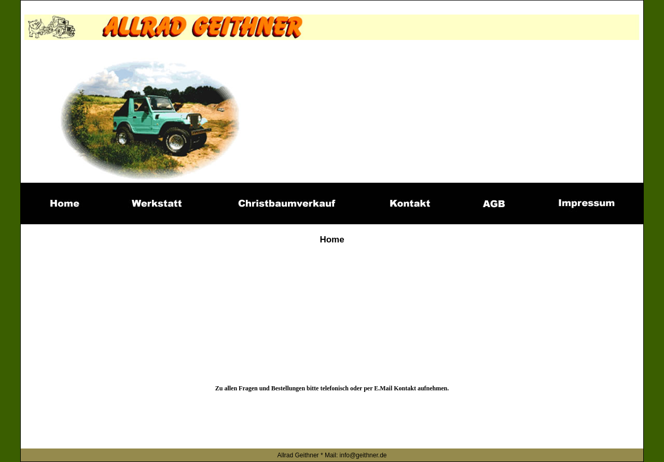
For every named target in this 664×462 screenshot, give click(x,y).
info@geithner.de (363, 455)
